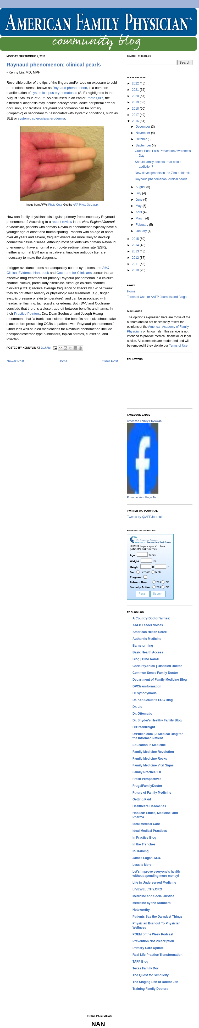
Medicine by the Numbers (151, 903)
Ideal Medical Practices (149, 831)
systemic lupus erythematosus (54, 93)
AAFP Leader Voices (147, 625)
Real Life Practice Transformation (157, 955)
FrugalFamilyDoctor (147, 786)
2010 (136, 270)
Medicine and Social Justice (153, 896)
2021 (136, 90)
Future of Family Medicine (151, 792)
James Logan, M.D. (146, 858)
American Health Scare (149, 632)
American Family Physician (144, 420)
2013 (136, 251)
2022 (136, 83)
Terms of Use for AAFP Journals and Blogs (156, 297)
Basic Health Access (147, 652)
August (141, 187)
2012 (136, 257)
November (143, 133)
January (142, 231)
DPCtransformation (146, 686)
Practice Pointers (27, 313)
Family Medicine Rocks (149, 758)
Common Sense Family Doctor (155, 673)
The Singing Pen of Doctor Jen (155, 982)
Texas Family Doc (145, 968)
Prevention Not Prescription (153, 941)
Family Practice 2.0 (146, 772)
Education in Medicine (149, 745)
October (142, 139)
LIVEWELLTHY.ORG (147, 889)
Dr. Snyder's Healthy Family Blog (157, 720)
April (139, 212)
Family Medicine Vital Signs (153, 765)
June (139, 199)
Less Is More (142, 865)
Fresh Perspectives (146, 779)
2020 (136, 96)
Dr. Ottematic (142, 713)
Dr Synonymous (144, 693)
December (143, 126)
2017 (136, 115)
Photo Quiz (94, 98)
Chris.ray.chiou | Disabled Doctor (157, 666)
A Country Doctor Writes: (151, 618)
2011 (136, 264)
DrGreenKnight (143, 727)
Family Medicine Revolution (153, 752)
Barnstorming (142, 645)
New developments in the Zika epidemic (162, 173)
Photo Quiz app (85, 204)
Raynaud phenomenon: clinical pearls (54, 64)
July (139, 193)
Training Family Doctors (150, 989)
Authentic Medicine (146, 639)
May (139, 206)
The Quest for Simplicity (150, 975)
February (142, 225)
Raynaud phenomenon (70, 88)
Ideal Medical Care (146, 824)
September (144, 145)
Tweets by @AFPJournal (144, 517)
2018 (136, 108)
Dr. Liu (137, 707)
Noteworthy (141, 910)
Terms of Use (178, 345)
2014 (136, 245)
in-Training (140, 851)
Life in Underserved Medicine (154, 882)
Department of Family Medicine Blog (159, 679)
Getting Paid (141, 799)
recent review (62, 222)
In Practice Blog (144, 837)
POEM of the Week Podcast (152, 934)
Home (63, 361)
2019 (136, 102)
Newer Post (15, 361)
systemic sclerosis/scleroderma (41, 118)
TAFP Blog (140, 961)
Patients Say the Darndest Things (157, 916)
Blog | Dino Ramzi (145, 659)
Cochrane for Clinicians (74, 273)
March (140, 218)
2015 (136, 239)
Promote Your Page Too (142, 497)
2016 (136, 121)
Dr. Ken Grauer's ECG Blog (152, 700)
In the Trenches (144, 844)
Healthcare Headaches (149, 806)
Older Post (110, 361)
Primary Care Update (148, 948)
